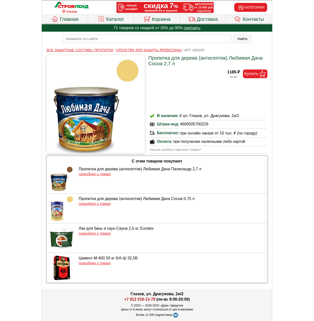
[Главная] (71, 5)
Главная (64, 18)
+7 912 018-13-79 (139, 299)
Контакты (249, 18)
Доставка (203, 18)
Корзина (156, 18)
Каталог (111, 18)
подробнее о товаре (95, 174)
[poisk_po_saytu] (147, 39)
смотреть (192, 28)
